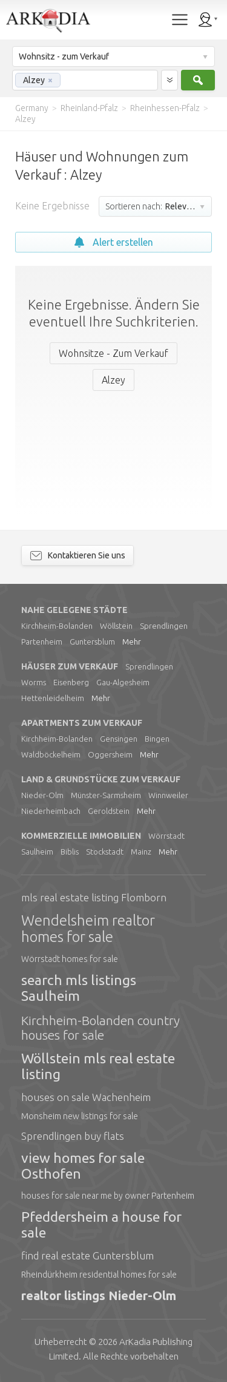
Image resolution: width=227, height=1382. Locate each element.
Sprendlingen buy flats (72, 1136)
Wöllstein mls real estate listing (98, 1066)
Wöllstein (116, 626)
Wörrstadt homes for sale (69, 959)
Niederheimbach (51, 811)
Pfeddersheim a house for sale (101, 1224)
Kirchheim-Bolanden (57, 626)
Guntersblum (92, 641)
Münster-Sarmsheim (106, 795)
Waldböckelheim (51, 754)
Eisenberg (71, 682)
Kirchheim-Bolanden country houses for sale (100, 1027)
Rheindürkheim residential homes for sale (99, 1274)
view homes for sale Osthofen (83, 1165)
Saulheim (37, 851)
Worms (33, 682)
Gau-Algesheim (123, 682)
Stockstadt (104, 851)
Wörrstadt (166, 836)
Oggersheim (110, 754)
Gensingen (118, 738)
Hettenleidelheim (52, 698)
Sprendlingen (164, 626)
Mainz (141, 851)
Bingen (157, 738)
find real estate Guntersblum (87, 1255)
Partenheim (41, 641)
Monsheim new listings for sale (79, 1116)
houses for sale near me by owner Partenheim (107, 1196)
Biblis (70, 851)
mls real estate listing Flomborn (93, 897)
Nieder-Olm (42, 795)
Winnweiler (168, 795)
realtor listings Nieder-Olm (98, 1295)
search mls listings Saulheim (78, 987)
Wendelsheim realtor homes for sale (88, 929)
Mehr (131, 641)
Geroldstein (109, 811)
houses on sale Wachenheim (86, 1097)
